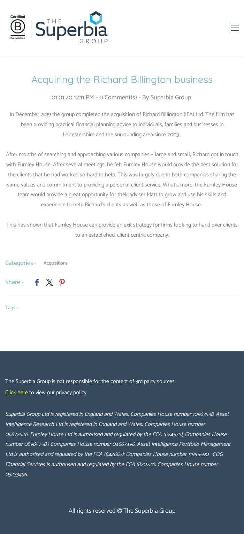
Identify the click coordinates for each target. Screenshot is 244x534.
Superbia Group (171, 97)
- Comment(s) (116, 97)
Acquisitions (56, 263)
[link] (37, 282)
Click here (16, 392)
